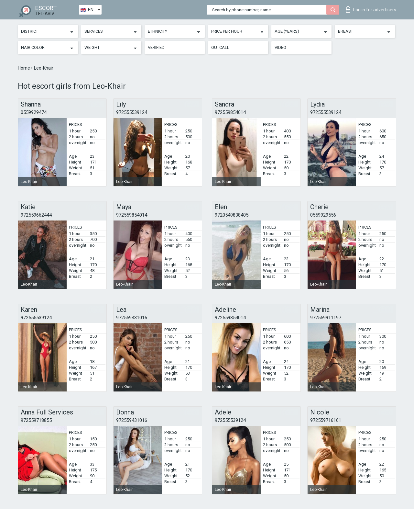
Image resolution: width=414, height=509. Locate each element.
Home (24, 68)
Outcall (220, 47)
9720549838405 (231, 215)
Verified (156, 47)
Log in (371, 9)
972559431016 (131, 318)
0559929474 (34, 112)
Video (280, 47)
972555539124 (131, 112)
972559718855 (36, 420)
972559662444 (36, 215)
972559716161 (325, 420)
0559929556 (323, 215)
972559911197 (325, 318)
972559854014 (230, 112)
